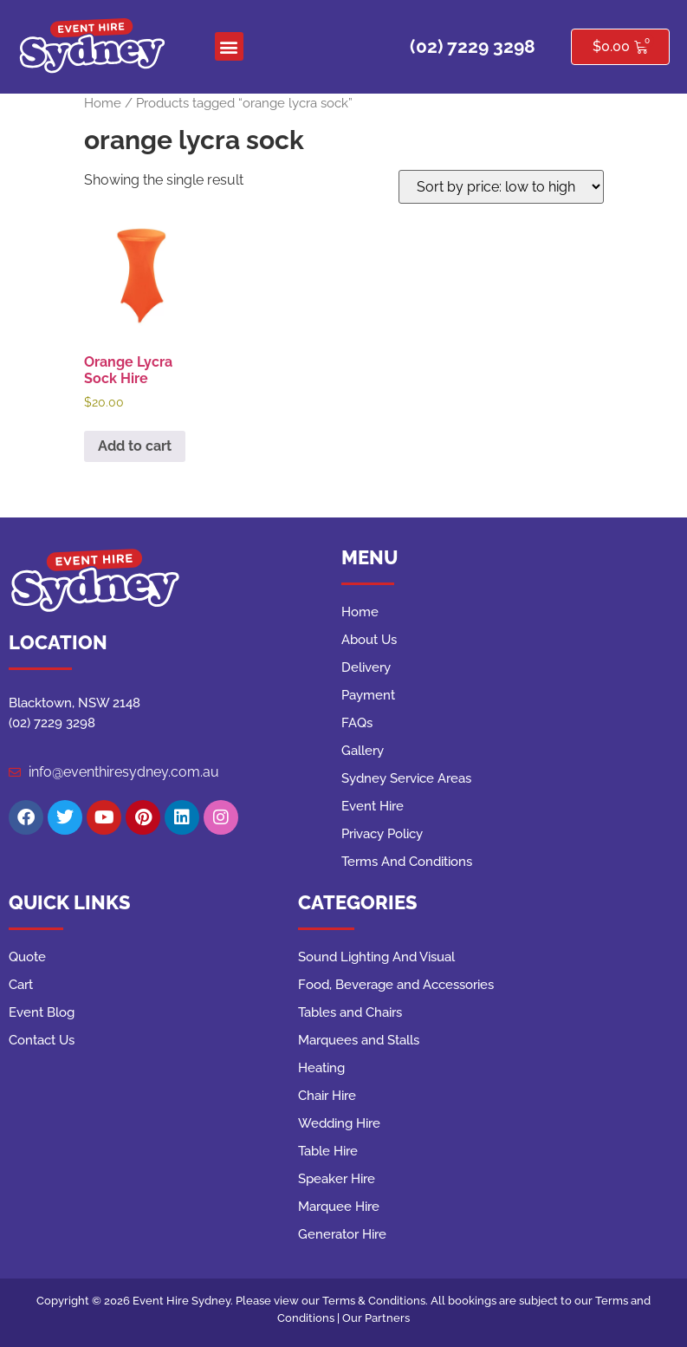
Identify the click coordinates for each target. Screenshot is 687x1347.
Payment (368, 695)
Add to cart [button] (135, 446)
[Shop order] (501, 187)
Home (102, 102)
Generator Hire (342, 1234)
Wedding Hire (339, 1123)
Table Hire (328, 1151)
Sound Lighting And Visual (376, 957)
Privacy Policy (382, 834)
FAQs (357, 723)
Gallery (362, 750)
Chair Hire (327, 1095)
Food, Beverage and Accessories (396, 984)
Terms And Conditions (406, 861)
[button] (229, 46)
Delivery (366, 667)
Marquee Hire (338, 1206)
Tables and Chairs (350, 1012)
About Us (369, 639)
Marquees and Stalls (358, 1040)
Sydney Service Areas (406, 778)
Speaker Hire (336, 1179)
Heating (321, 1068)
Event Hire (372, 806)
